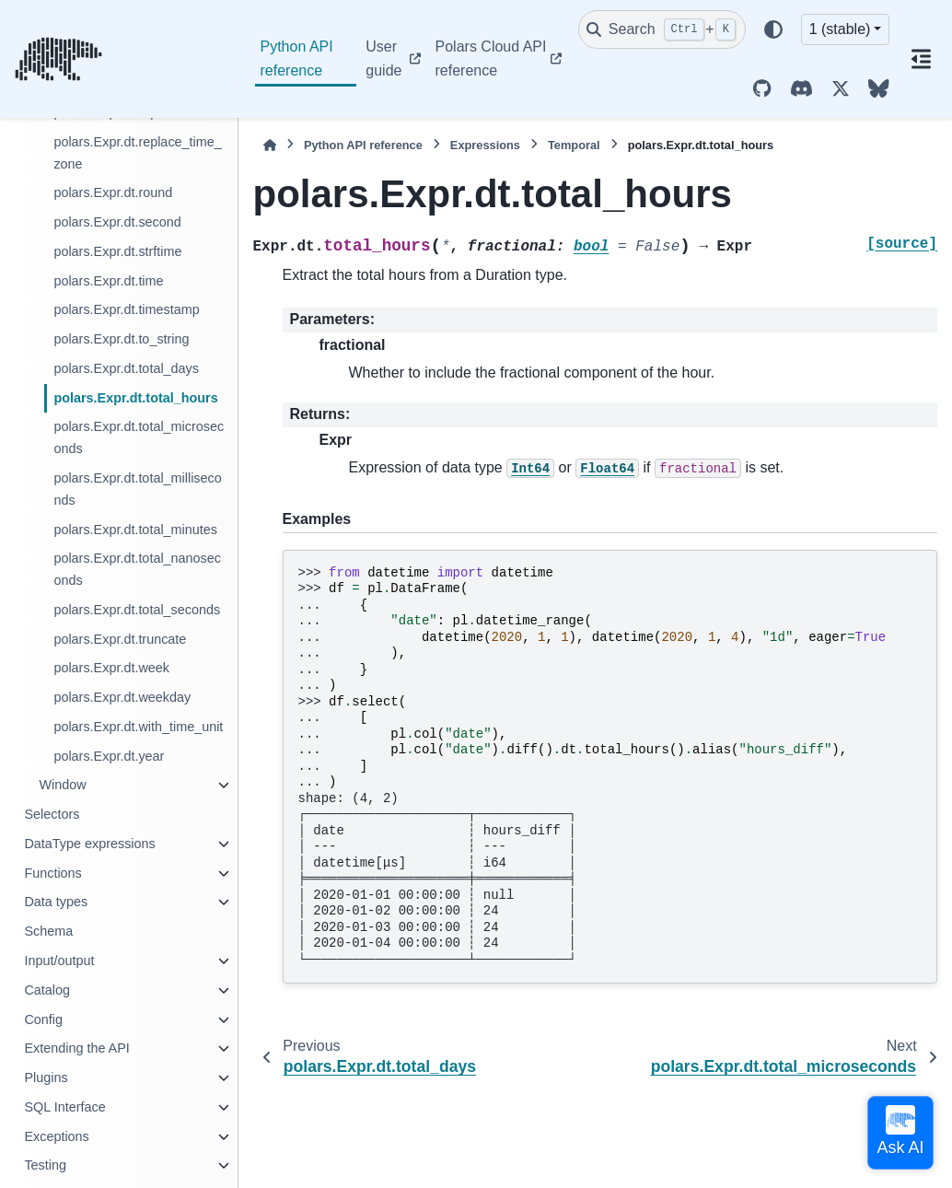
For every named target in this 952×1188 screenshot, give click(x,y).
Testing (45, 1165)
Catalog (47, 990)
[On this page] (920, 59)
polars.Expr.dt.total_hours (135, 397)
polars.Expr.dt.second (116, 222)
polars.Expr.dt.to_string (121, 339)
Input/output (59, 960)
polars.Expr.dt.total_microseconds (138, 437)
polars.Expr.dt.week (111, 667)
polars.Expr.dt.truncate (119, 639)
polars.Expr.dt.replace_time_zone (137, 152)
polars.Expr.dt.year (108, 756)
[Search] (662, 29)
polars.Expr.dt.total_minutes (135, 529)
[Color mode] (773, 29)
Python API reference (297, 58)
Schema (48, 931)
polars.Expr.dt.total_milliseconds (137, 489)
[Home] (269, 145)
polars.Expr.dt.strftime (117, 251)
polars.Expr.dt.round (112, 192)
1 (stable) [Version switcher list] (840, 29)
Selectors (51, 814)
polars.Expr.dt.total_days (126, 368)
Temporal (574, 145)
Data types (55, 901)
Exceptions (56, 1136)
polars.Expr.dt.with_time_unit (138, 726)
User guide (383, 58)
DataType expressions (89, 843)
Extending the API (76, 1048)
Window (62, 784)
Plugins (45, 1077)
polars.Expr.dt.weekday (122, 697)
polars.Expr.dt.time (108, 281)
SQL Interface (64, 1107)
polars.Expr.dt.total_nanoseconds (137, 569)
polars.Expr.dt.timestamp (126, 309)
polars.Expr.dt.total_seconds (136, 609)
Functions (52, 873)
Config (43, 1019)
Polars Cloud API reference (491, 58)
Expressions (485, 145)
